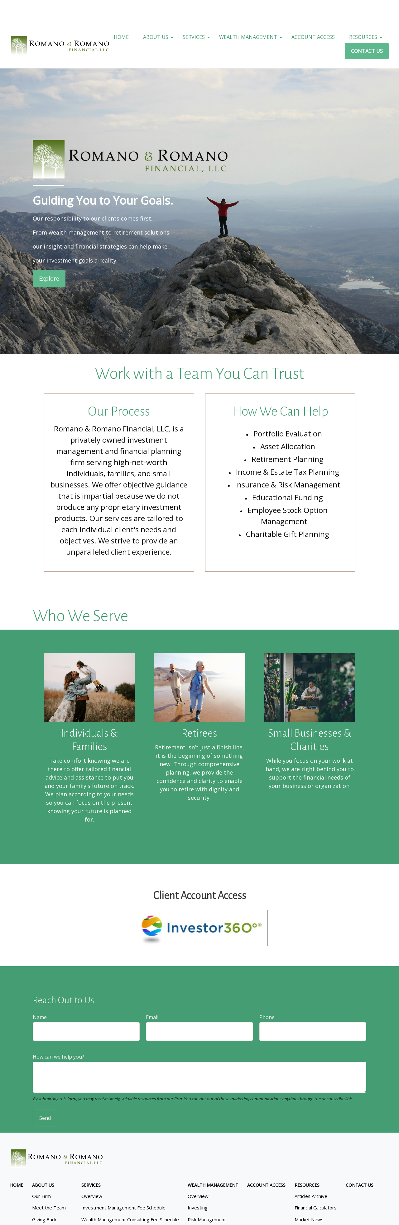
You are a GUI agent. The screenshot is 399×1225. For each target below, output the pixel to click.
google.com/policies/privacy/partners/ (214, 1196)
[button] (121, 15)
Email (152, 995)
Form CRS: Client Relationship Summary (56, 1177)
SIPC (221, 1148)
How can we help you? (58, 1035)
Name (40, 995)
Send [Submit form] (45, 1096)
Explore (49, 256)
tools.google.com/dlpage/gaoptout (110, 1203)
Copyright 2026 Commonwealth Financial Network (118, 1214)
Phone (267, 995)
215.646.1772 (209, 1122)
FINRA (208, 1148)
